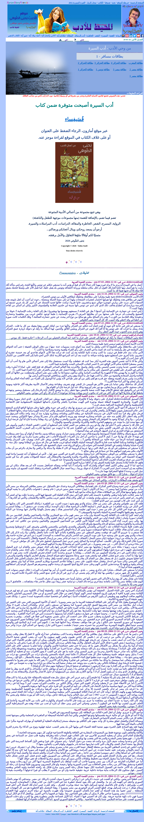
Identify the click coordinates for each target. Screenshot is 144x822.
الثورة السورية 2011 (77, 3)
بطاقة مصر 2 (136, 69)
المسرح (82, 811)
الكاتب (100, 3)
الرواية (96, 811)
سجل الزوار (91, 3)
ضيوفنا (107, 3)
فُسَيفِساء (74, 119)
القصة (90, 811)
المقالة (49, 811)
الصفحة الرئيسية (137, 3)
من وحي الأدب (120, 48)
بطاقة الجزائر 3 (102, 63)
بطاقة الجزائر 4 (118, 63)
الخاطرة (68, 811)
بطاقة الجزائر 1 (85, 69)
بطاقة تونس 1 (103, 69)
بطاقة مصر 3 (119, 69)
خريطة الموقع (123, 3)
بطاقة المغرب (136, 63)
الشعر (75, 811)
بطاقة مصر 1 (136, 76)
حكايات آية (40, 811)
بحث (114, 3)
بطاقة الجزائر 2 (85, 63)
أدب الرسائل (58, 811)
